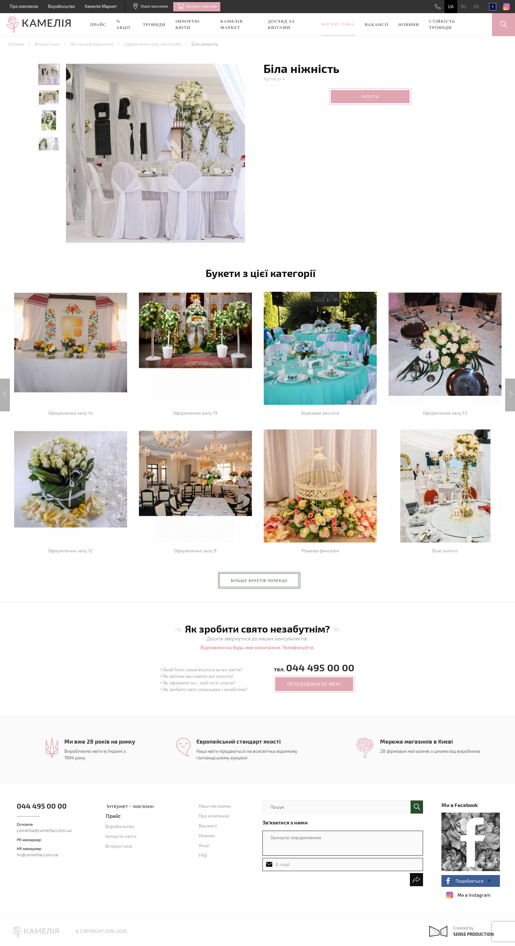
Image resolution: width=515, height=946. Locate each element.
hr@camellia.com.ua (37, 854)
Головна (16, 44)
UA (451, 6)
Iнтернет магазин (197, 6)
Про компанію (24, 6)
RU (463, 6)
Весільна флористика (92, 44)
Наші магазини (150, 6)
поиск (417, 807)
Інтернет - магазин (130, 806)
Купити (370, 96)
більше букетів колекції (259, 580)
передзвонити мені (314, 684)
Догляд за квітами (281, 24)
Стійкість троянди (442, 24)
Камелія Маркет (101, 6)
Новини (408, 24)
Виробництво (61, 6)
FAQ (203, 855)
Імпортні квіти (187, 24)
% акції (123, 24)
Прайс (98, 24)
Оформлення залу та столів (153, 44)
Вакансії (376, 24)
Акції (204, 845)
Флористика (338, 24)
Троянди (154, 24)
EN (476, 6)
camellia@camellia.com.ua (44, 830)
